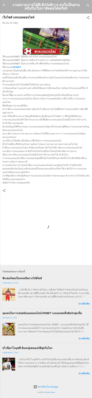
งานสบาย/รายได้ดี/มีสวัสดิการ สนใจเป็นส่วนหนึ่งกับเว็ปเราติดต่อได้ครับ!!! (46, 7)
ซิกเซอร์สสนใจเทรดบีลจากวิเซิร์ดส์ (22, 278)
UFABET (17, 67)
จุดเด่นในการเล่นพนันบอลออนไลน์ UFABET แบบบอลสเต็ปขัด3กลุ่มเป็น (42, 313)
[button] (88, 18)
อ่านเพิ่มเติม (84, 303)
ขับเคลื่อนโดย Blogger (46, 386)
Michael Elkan (50, 392)
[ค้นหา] (88, 5)
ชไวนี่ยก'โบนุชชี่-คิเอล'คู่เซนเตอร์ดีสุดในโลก (27, 348)
